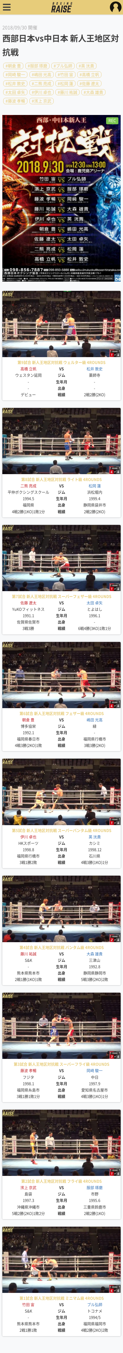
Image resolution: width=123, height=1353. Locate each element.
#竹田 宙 (65, 75)
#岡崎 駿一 (15, 75)
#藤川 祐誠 (67, 92)
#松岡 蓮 (65, 83)
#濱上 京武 (41, 101)
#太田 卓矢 (15, 92)
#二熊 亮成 (41, 83)
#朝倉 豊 (13, 66)
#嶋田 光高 (41, 75)
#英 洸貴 (86, 66)
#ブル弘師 (63, 66)
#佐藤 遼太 (89, 83)
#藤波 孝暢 (15, 101)
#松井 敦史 (15, 83)
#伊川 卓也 (41, 92)
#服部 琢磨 (37, 66)
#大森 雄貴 (93, 92)
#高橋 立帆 (89, 75)
